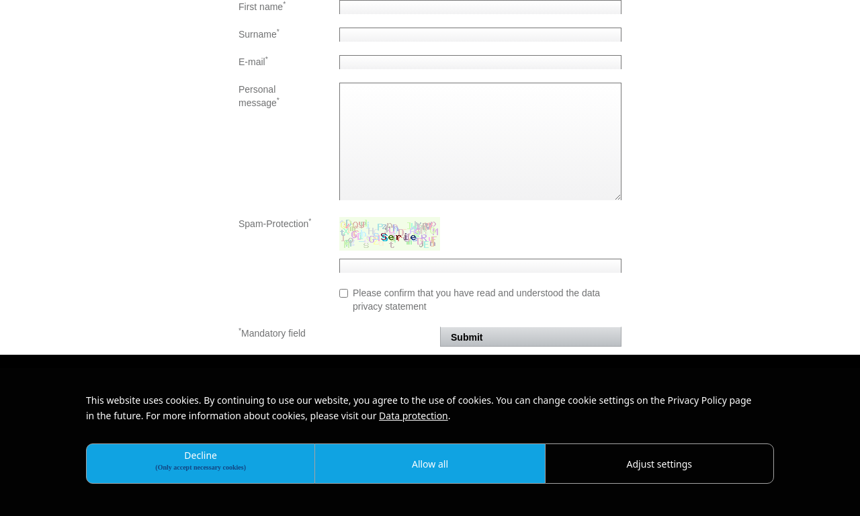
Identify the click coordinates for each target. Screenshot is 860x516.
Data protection (413, 415)
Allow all (430, 464)
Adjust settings (660, 464)
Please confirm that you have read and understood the (469, 300)
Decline (200, 459)
